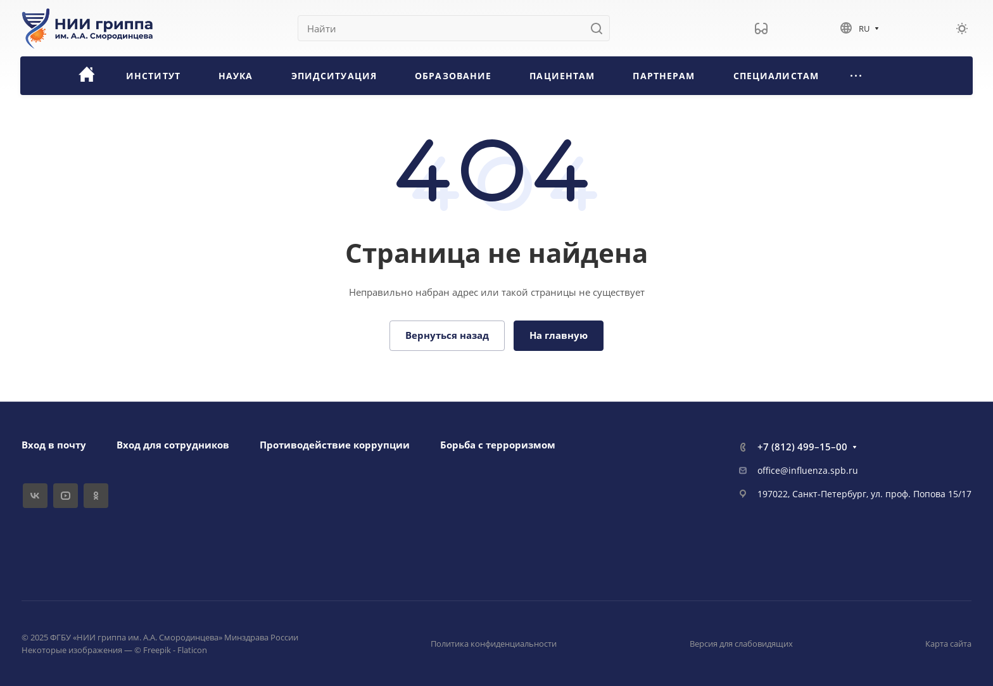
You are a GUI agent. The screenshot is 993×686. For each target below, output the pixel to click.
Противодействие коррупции (335, 444)
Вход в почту (54, 444)
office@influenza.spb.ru (807, 470)
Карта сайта (948, 643)
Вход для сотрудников (173, 444)
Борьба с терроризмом (497, 444)
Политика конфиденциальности (494, 643)
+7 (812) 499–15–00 (802, 446)
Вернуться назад (447, 335)
